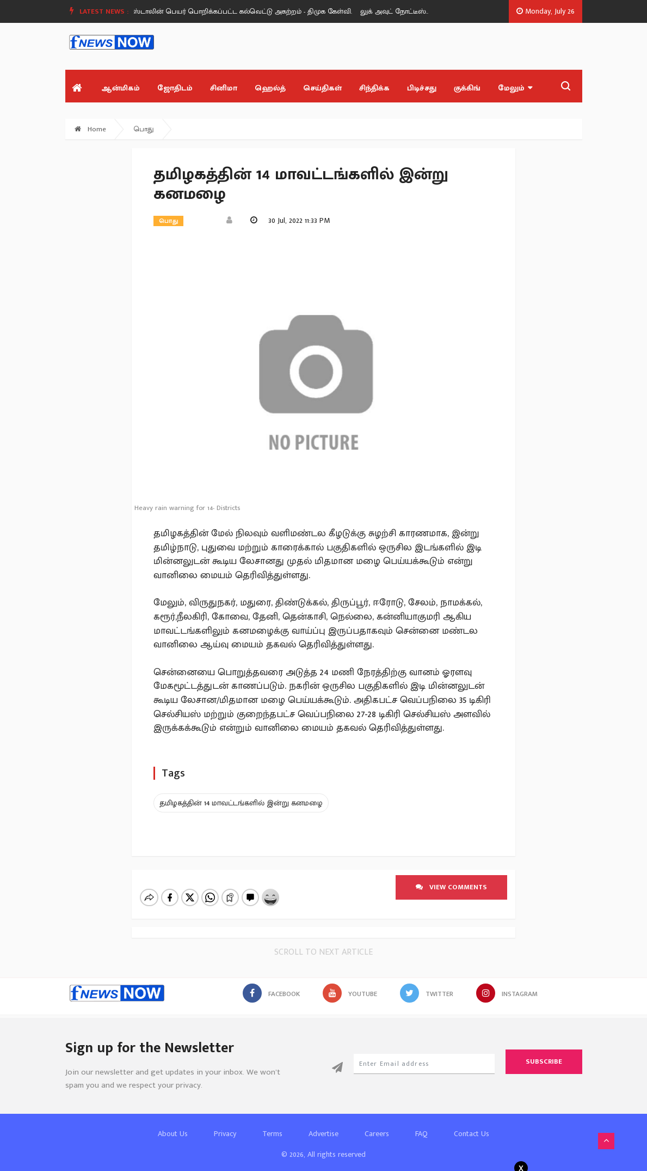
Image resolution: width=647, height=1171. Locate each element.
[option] (251, 11)
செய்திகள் (322, 88)
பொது (144, 129)
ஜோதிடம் (175, 88)
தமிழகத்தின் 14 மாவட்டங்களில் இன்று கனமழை (241, 803)
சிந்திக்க (374, 88)
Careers (377, 1124)
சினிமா (223, 88)
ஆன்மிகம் (120, 88)
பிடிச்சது (421, 88)
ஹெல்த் (270, 88)
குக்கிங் (467, 88)
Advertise (323, 1124)
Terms (272, 1124)
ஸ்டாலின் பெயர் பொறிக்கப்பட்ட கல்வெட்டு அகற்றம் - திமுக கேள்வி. (246, 11)
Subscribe (544, 1052)
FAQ (421, 1124)
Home (90, 129)
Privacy (225, 1124)
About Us (173, 1124)
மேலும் (515, 88)
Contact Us (471, 1124)
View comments (451, 887)
